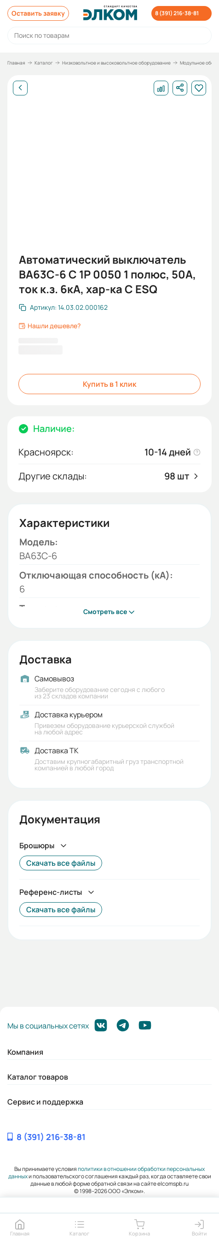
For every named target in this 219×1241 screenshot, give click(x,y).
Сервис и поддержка (45, 1102)
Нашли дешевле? (49, 326)
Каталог (44, 62)
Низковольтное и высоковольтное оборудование (116, 62)
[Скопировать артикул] (63, 307)
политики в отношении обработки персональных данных (106, 1172)
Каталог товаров (37, 1077)
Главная (16, 62)
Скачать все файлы (60, 863)
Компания (25, 1052)
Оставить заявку (38, 13)
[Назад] (20, 88)
